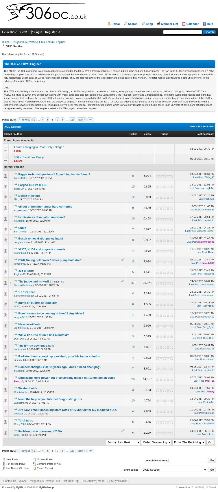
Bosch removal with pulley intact (40, 238)
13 (133, 261)
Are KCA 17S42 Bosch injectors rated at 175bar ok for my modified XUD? (67, 410)
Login (38, 32)
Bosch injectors (29, 195)
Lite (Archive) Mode (92, 481)
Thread (8, 134)
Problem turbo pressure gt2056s (40, 431)
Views (147, 134)
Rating (164, 134)
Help (210, 24)
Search (132, 24)
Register (51, 32)
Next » (81, 119)
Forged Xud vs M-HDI (32, 185)
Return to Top (71, 481)
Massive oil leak (29, 324)
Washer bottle (27, 388)
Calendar (193, 24)
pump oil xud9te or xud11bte (37, 302)
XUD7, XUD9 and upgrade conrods (41, 249)
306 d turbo (26, 270)
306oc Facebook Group (29, 157)
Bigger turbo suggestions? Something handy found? (54, 174)
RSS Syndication (117, 481)
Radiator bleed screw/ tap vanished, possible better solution (59, 356)
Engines (60, 42)
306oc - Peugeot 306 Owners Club (39, 481)
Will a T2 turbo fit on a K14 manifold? (43, 335)
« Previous (24, 119)
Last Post (202, 134)
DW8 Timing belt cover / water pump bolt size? (49, 260)
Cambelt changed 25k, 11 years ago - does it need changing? (59, 367)
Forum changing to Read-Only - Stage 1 (39, 147)
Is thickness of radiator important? (41, 217)
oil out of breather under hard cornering (45, 206)
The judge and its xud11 (34, 281)
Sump (22, 228)
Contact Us (9, 481)
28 (133, 379)
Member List (169, 24)
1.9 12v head (26, 292)
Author (18, 134)
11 (133, 315)
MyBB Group (46, 487)
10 (133, 218)
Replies (133, 134)
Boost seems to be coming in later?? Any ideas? (51, 313)
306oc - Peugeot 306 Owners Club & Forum (28, 42)
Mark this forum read (202, 126)
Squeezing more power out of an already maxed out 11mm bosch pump (66, 377)
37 (133, 282)
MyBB (19, 487)
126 (72, 119)
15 (133, 186)
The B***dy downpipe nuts (36, 345)
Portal (116, 24)
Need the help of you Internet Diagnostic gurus (50, 399)
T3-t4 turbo (25, 420)
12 (133, 197)
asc (211, 134)
